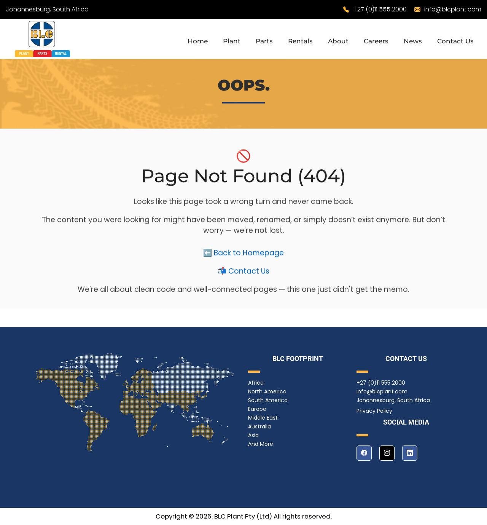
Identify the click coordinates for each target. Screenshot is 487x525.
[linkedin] (409, 453)
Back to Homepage (249, 256)
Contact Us (455, 41)
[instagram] (387, 453)
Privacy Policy (374, 411)
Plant (231, 41)
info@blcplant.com (452, 9)
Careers (376, 41)
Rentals (300, 41)
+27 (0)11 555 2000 (380, 9)
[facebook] (364, 453)
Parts (264, 41)
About (338, 41)
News (413, 41)
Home (198, 41)
